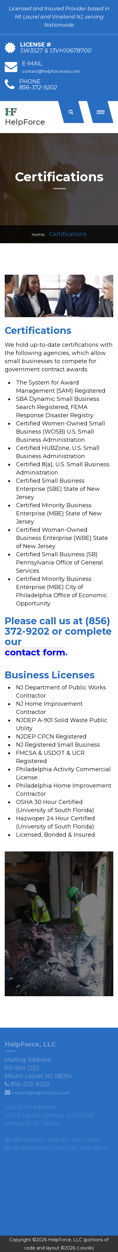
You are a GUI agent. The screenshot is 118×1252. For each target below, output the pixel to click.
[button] (100, 112)
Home (38, 234)
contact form (35, 652)
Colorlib (84, 1247)
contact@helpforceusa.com (51, 71)
